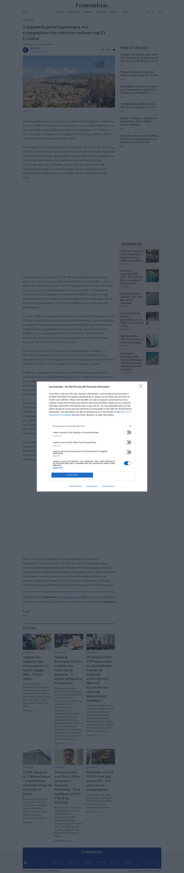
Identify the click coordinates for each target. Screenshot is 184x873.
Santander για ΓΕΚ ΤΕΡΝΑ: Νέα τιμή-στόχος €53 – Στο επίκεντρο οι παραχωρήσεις (100, 780)
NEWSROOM (35, 48)
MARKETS (88, 12)
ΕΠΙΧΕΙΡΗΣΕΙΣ (74, 12)
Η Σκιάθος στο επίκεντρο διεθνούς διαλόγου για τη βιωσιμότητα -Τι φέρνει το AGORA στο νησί (139, 139)
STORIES (125, 12)
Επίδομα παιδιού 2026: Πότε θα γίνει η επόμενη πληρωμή (131, 339)
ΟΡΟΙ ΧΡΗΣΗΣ (135, 871)
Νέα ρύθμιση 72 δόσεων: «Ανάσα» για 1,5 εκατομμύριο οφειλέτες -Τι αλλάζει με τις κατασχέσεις (139, 89)
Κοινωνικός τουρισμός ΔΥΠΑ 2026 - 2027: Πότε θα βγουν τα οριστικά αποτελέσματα (131, 277)
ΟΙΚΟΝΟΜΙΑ (60, 12)
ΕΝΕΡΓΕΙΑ (114, 12)
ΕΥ (25, 615)
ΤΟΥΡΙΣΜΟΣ (101, 12)
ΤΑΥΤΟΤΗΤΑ (147, 871)
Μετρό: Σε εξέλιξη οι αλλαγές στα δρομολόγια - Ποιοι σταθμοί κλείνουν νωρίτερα (138, 121)
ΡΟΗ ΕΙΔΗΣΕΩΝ (134, 48)
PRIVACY (158, 871)
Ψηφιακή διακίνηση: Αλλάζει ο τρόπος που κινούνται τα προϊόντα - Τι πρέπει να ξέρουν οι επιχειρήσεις (68, 670)
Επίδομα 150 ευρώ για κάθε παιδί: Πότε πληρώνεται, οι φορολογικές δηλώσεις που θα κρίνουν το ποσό (139, 57)
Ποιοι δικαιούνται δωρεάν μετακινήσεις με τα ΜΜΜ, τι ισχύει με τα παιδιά (132, 320)
